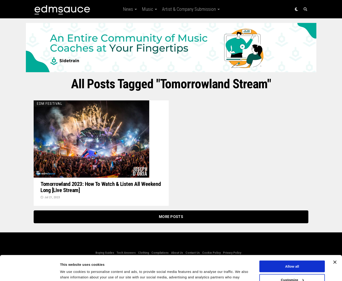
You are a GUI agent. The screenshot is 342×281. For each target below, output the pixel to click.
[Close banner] (335, 238)
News (128, 9)
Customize (292, 256)
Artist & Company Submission (189, 9)
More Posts (171, 217)
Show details (70, 272)
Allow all (292, 243)
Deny (292, 270)
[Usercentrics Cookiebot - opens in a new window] (30, 272)
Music (147, 9)
